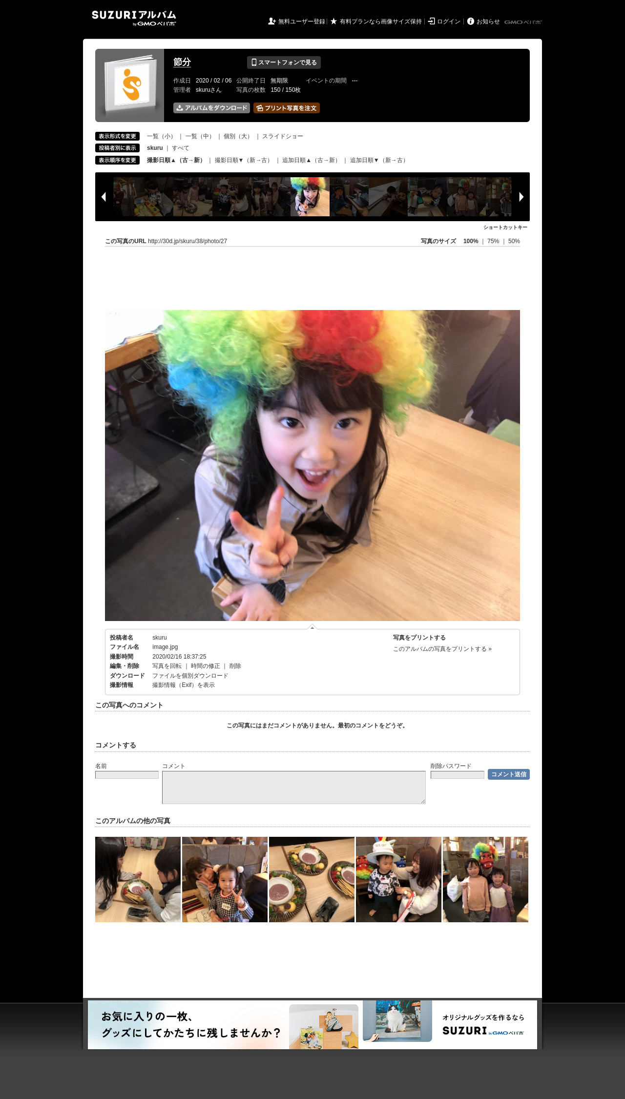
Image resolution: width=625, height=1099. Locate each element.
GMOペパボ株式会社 (523, 22)
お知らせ (488, 21)
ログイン (448, 21)
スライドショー (282, 136)
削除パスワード (451, 766)
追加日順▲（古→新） (311, 160)
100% (471, 241)
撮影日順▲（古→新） (176, 160)
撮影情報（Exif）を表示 (183, 685)
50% (514, 241)
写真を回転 (167, 666)
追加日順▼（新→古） (379, 160)
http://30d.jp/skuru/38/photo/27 (187, 241)
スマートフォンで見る (284, 62)
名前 (101, 766)
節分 (182, 62)
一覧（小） (161, 136)
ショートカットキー (505, 227)
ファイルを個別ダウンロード (190, 675)
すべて (180, 148)
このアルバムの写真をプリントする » (442, 648)
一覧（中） (200, 136)
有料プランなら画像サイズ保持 (381, 21)
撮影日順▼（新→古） (244, 160)
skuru (159, 637)
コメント (174, 766)
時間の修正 (205, 666)
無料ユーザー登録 (301, 21)
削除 (235, 666)
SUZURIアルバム (134, 18)
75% (493, 241)
